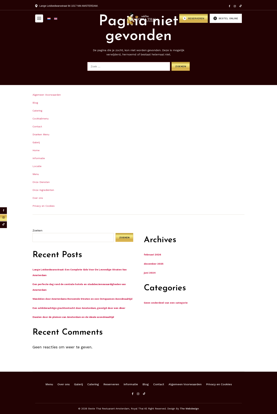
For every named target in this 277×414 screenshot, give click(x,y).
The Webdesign (189, 408)
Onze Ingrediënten (43, 190)
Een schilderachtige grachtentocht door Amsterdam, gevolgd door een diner (79, 308)
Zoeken (37, 230)
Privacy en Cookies (44, 205)
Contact (37, 126)
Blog (35, 102)
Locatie (37, 166)
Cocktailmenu (41, 118)
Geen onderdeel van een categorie (166, 302)
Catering (37, 110)
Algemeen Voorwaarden (47, 94)
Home (36, 150)
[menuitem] (49, 20)
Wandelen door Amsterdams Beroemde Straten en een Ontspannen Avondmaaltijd (82, 298)
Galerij (36, 142)
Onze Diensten (41, 182)
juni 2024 (150, 272)
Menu (36, 174)
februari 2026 (152, 254)
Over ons (38, 198)
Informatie (39, 158)
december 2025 (153, 263)
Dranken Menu (41, 134)
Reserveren (111, 384)
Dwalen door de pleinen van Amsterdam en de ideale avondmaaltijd (73, 317)
